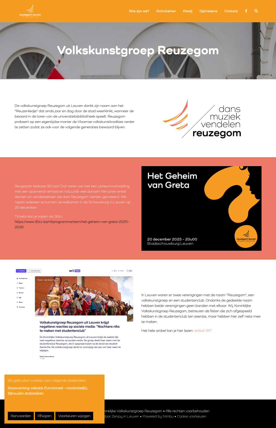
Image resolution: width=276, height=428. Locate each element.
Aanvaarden (21, 416)
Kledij (187, 11)
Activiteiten (166, 11)
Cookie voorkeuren (191, 416)
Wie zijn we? (139, 11)
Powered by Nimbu (158, 416)
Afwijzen (44, 416)
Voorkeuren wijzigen (74, 416)
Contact (231, 11)
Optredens (208, 11)
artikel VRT (203, 330)
